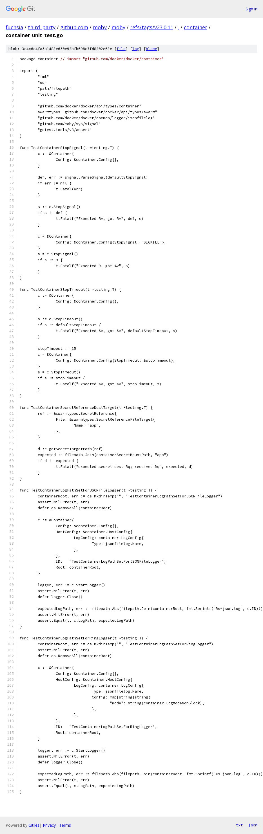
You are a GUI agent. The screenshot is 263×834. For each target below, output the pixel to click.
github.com (74, 27)
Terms (65, 825)
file (121, 48)
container (195, 27)
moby (100, 27)
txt (239, 825)
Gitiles (33, 825)
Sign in (251, 9)
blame (151, 48)
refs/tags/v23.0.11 (151, 27)
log (135, 48)
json (252, 825)
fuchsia (14, 27)
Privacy (49, 825)
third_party (41, 27)
